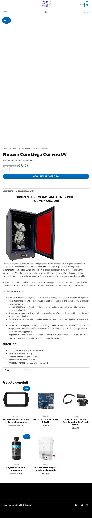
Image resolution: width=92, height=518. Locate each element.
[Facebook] (76, 505)
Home (5, 149)
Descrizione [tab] (8, 191)
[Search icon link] (46, 12)
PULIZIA (20, 149)
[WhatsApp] (87, 505)
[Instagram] (82, 505)
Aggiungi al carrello (46, 176)
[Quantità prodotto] (6, 170)
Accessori (12, 149)
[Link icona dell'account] (86, 12)
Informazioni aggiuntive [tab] (25, 191)
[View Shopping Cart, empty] (84, 4)
